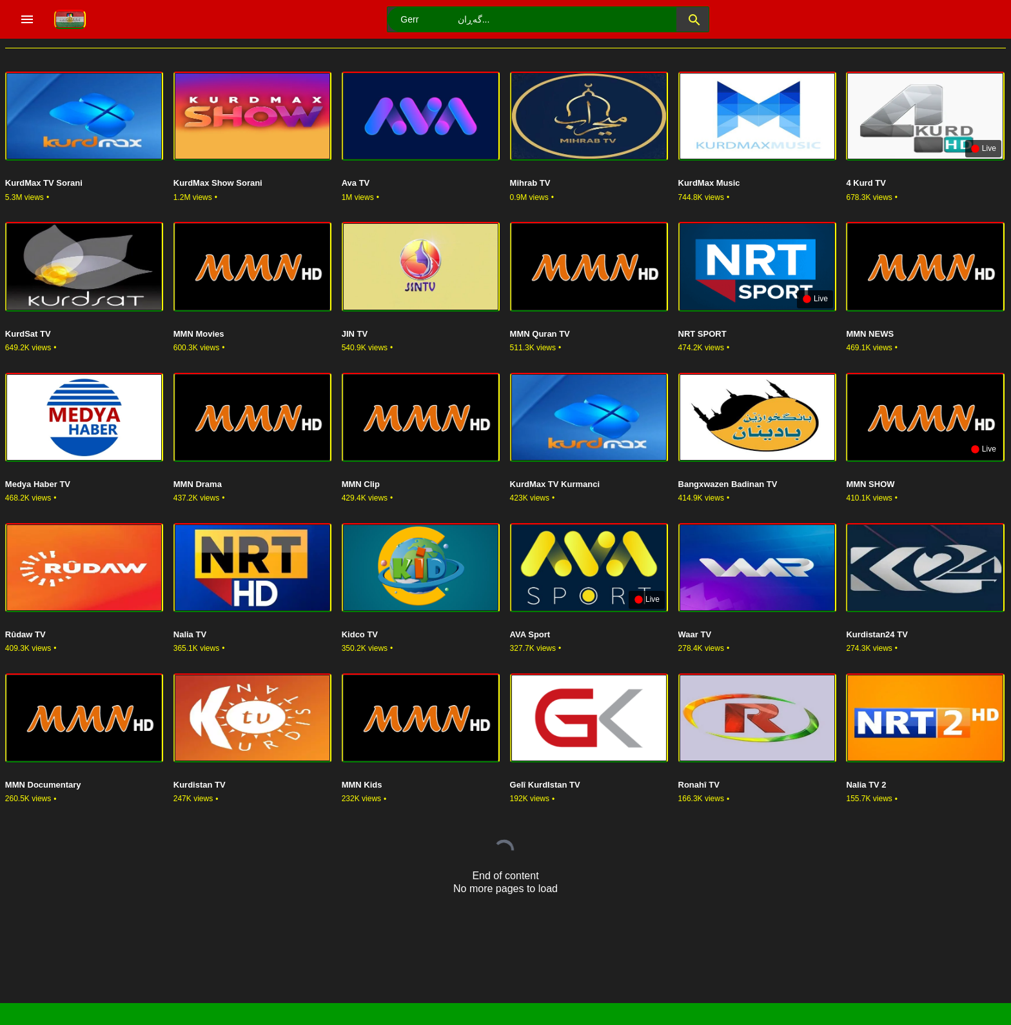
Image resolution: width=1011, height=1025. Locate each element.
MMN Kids (362, 785)
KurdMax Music (709, 183)
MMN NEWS (870, 334)
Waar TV (695, 634)
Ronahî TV (699, 785)
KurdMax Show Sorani (217, 183)
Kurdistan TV (199, 785)
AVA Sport (530, 634)
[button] (692, 19)
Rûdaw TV (25, 634)
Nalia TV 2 (866, 785)
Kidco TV (360, 634)
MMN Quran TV (540, 334)
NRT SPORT (702, 334)
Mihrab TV (530, 183)
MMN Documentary (43, 785)
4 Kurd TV (865, 183)
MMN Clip (361, 484)
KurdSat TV (28, 334)
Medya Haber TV (37, 484)
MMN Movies (198, 334)
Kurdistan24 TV (876, 634)
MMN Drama (197, 484)
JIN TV (355, 334)
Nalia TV (189, 634)
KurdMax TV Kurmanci (555, 484)
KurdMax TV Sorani (44, 183)
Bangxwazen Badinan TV (728, 484)
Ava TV (356, 183)
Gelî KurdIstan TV (545, 785)
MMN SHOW (870, 484)
